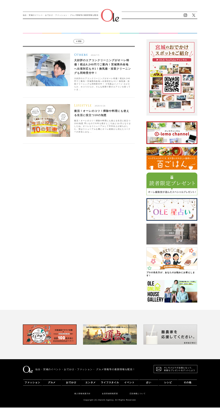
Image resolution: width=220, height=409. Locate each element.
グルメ (52, 31)
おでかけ (71, 31)
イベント (129, 31)
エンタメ (90, 31)
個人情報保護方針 (82, 395)
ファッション (32, 31)
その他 (188, 31)
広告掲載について (138, 395)
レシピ (168, 31)
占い (148, 31)
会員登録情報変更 (110, 395)
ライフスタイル (110, 31)
